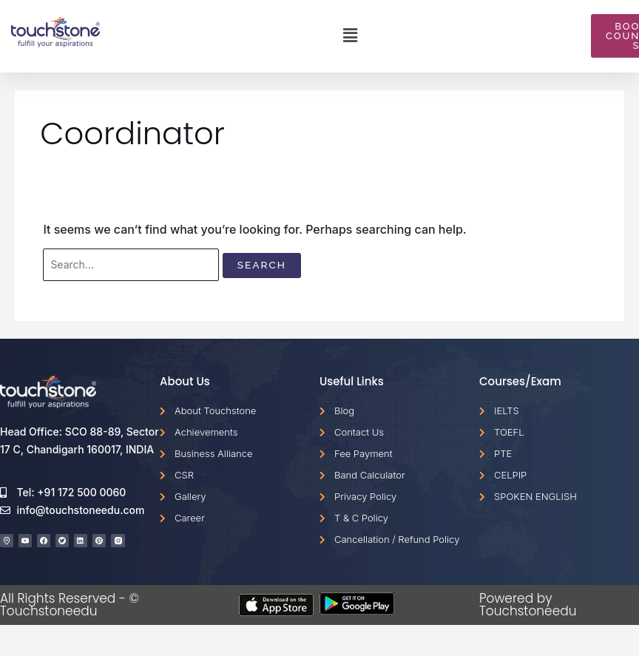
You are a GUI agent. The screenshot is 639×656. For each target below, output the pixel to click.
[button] (350, 36)
